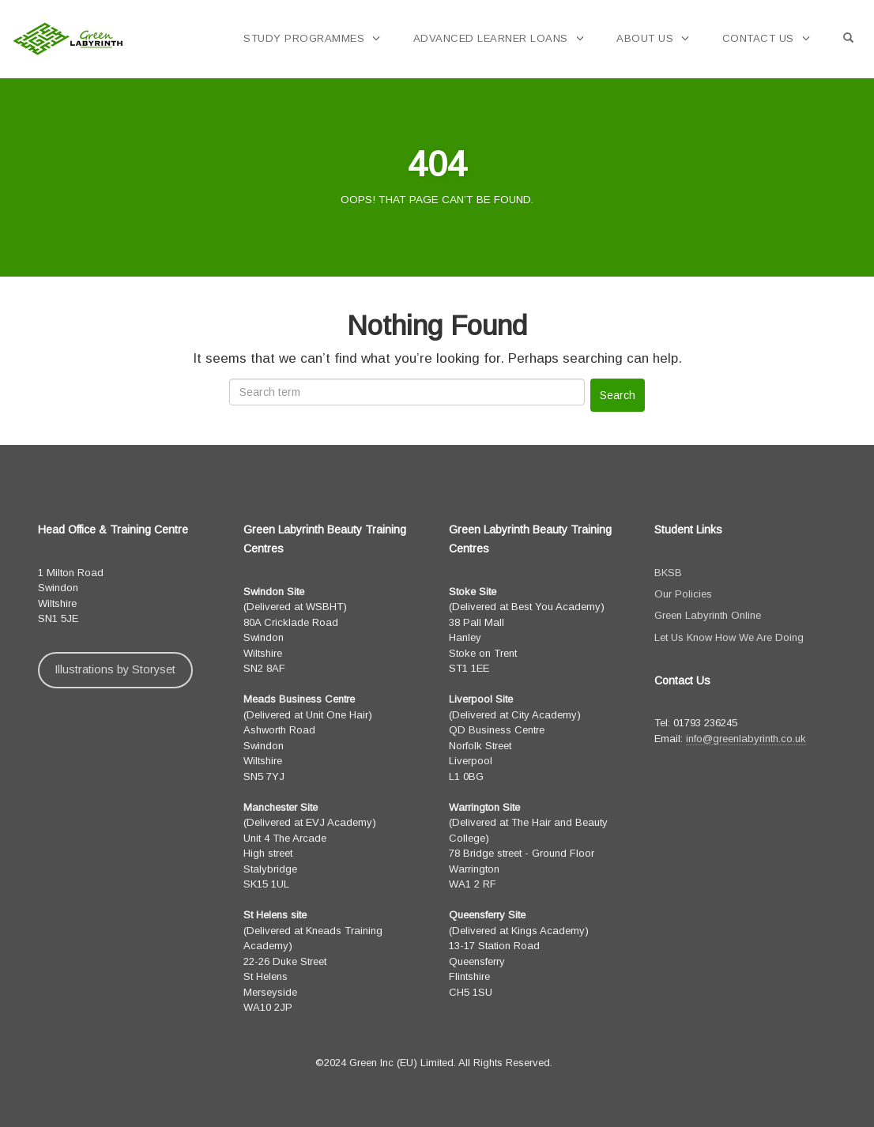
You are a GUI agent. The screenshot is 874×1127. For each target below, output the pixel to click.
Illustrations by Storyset (115, 669)
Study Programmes (303, 38)
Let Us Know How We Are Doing (729, 637)
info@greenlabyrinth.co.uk (746, 738)
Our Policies (683, 594)
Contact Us (758, 38)
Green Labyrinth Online (707, 615)
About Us (644, 38)
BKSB (668, 573)
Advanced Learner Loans (490, 38)
